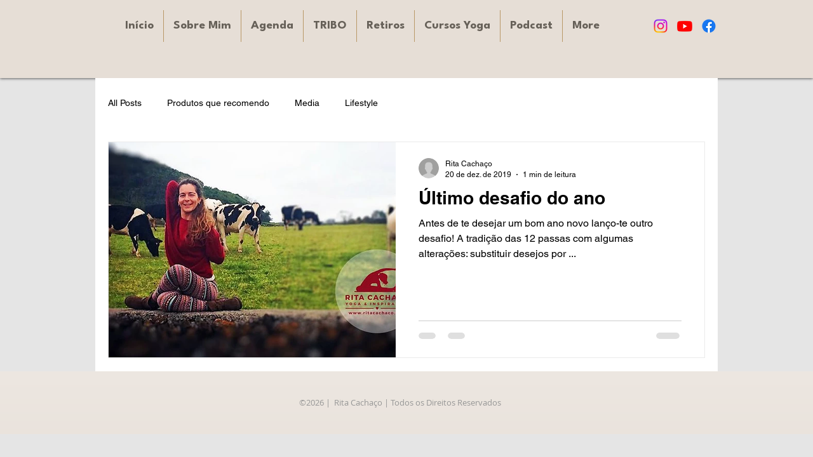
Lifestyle (361, 103)
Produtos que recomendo (218, 103)
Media (307, 103)
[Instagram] (660, 26)
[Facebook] (709, 26)
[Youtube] (685, 26)
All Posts (125, 103)
